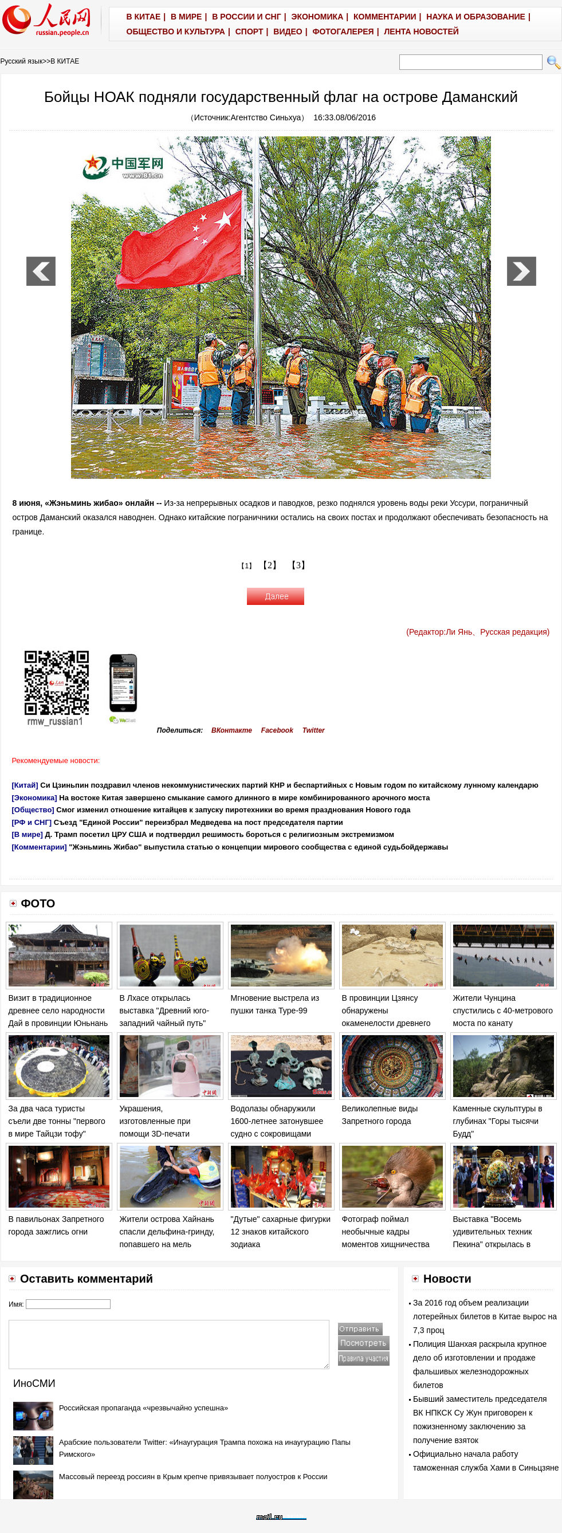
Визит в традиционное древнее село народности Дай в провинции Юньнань (58, 1010)
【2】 (269, 565)
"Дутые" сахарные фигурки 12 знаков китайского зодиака (281, 1231)
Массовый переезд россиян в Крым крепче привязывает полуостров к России (193, 1476)
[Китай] (25, 785)
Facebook (277, 730)
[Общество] (33, 809)
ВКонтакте (231, 730)
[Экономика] (34, 797)
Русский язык (22, 61)
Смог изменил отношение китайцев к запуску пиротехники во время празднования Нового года (233, 809)
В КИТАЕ (64, 61)
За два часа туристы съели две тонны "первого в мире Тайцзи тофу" (57, 1121)
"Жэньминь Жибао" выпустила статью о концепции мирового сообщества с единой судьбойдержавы (258, 847)
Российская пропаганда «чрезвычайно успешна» (143, 1408)
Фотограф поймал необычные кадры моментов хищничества (386, 1231)
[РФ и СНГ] (32, 822)
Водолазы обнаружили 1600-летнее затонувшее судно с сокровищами (277, 1121)
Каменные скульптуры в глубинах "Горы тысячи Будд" (498, 1121)
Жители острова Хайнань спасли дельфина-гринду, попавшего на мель (167, 1231)
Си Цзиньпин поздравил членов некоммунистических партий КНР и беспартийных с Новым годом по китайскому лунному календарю (289, 785)
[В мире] (27, 834)
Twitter (313, 730)
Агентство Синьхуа (266, 117)
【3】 (298, 565)
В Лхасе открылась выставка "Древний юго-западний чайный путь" (165, 1010)
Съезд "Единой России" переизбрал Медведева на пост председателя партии (198, 822)
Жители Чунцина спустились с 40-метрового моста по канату (503, 1010)
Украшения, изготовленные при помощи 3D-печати (155, 1121)
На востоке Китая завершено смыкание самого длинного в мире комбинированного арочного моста (244, 797)
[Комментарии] (39, 847)
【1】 (247, 566)
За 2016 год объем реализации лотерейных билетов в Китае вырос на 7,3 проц (485, 1316)
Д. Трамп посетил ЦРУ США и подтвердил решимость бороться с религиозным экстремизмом (220, 834)
